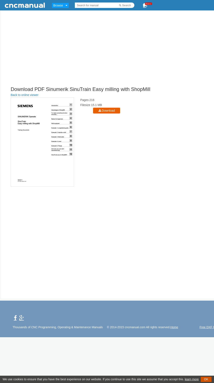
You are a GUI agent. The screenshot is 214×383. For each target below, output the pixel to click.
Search (126, 5)
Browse (58, 5)
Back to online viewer (24, 95)
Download (108, 110)
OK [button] (206, 379)
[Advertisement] (86, 55)
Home (174, 327)
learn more (192, 379)
